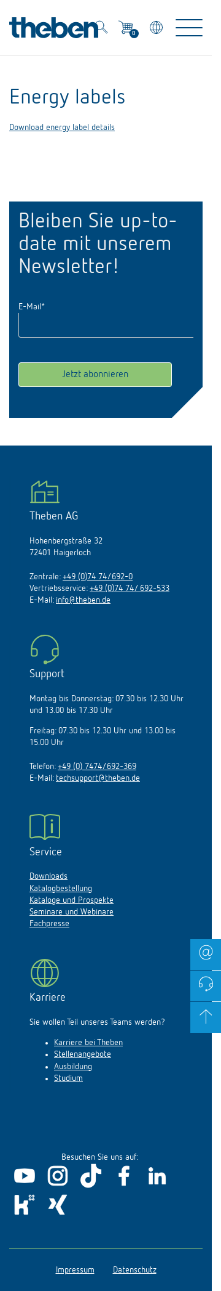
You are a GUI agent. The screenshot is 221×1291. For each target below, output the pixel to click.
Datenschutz (135, 1270)
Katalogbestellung (60, 888)
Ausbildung (73, 1066)
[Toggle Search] (101, 29)
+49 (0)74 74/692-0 (98, 576)
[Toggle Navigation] (189, 27)
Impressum (75, 1270)
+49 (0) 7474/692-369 (97, 766)
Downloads (48, 876)
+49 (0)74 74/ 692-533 (129, 588)
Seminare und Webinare (71, 912)
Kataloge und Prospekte (71, 900)
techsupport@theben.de (98, 778)
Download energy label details (62, 127)
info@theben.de (83, 600)
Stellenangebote (82, 1054)
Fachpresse (49, 923)
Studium (68, 1078)
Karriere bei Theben (88, 1042)
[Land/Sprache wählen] (157, 29)
